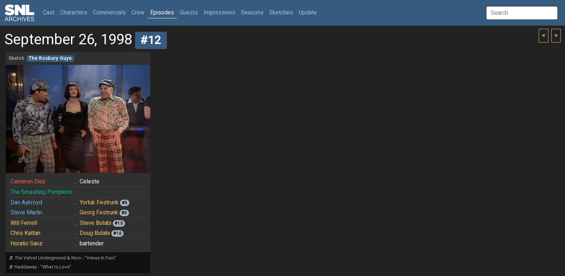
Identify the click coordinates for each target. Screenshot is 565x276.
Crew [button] (138, 12)
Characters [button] (73, 12)
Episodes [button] (162, 12)
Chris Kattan (25, 233)
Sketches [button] (281, 12)
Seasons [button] (252, 12)
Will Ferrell (23, 223)
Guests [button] (189, 12)
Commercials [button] (109, 12)
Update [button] (308, 12)
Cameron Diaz (27, 181)
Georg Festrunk (99, 212)
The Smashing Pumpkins (41, 192)
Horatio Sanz (26, 243)
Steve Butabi (95, 223)
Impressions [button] (219, 12)
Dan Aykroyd (26, 202)
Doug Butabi (95, 233)
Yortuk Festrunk (99, 202)
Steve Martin (26, 212)
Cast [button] (50, 12)
